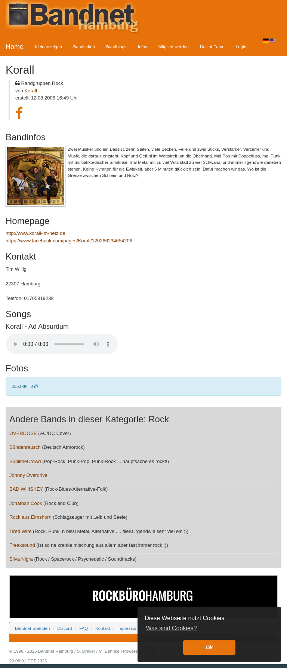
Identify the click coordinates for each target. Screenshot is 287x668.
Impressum (128, 628)
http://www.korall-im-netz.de (35, 233)
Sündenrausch (25, 447)
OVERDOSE (23, 433)
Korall (31, 91)
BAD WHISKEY (26, 489)
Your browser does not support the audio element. (62, 344)
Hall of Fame (212, 46)
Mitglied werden (173, 46)
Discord (64, 628)
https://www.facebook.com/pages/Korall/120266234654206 (69, 240)
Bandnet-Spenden (32, 628)
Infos (142, 46)
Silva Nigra (21, 559)
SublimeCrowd (25, 461)
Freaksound (22, 545)
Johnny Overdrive (28, 475)
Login (241, 46)
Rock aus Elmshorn (30, 517)
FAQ (83, 628)
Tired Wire (20, 531)
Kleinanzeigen (48, 46)
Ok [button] (209, 647)
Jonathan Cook (25, 503)
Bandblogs (116, 46)
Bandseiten (84, 46)
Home (15, 46)
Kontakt (102, 628)
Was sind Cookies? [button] (171, 628)
